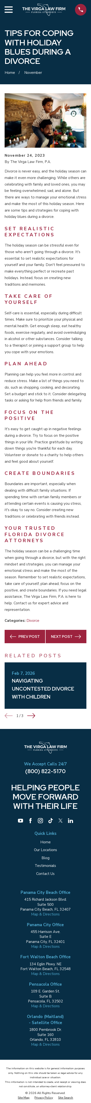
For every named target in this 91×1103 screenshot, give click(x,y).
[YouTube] (20, 820)
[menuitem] (23, 1098)
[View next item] (31, 716)
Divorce (32, 620)
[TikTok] (50, 820)
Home (45, 842)
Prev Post (25, 636)
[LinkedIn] (70, 820)
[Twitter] (60, 820)
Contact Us (45, 873)
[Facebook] (30, 820)
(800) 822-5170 (45, 771)
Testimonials (45, 865)
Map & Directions (45, 914)
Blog (45, 857)
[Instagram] (40, 820)
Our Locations (45, 849)
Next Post (66, 636)
